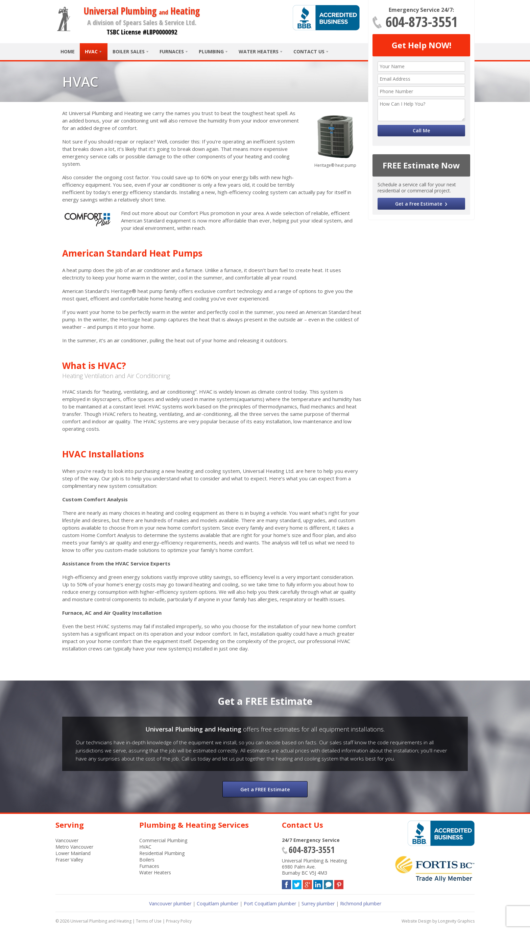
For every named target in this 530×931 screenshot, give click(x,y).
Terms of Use (149, 921)
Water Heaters (259, 51)
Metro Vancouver (74, 847)
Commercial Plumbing (163, 840)
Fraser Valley (69, 859)
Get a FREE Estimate (265, 789)
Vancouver (66, 840)
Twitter (297, 883)
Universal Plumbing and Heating (100, 921)
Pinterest (338, 883)
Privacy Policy (179, 921)
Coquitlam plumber (217, 903)
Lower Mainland (73, 853)
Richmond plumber (360, 903)
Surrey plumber (318, 903)
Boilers (146, 859)
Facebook (286, 883)
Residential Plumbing (162, 853)
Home (68, 51)
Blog (328, 883)
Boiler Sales (129, 51)
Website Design (416, 921)
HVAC (91, 51)
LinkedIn (317, 883)
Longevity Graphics (456, 921)
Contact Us (308, 51)
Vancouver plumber (170, 903)
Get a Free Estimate (418, 204)
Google (307, 883)
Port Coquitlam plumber (270, 903)
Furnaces (172, 51)
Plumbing (211, 51)
